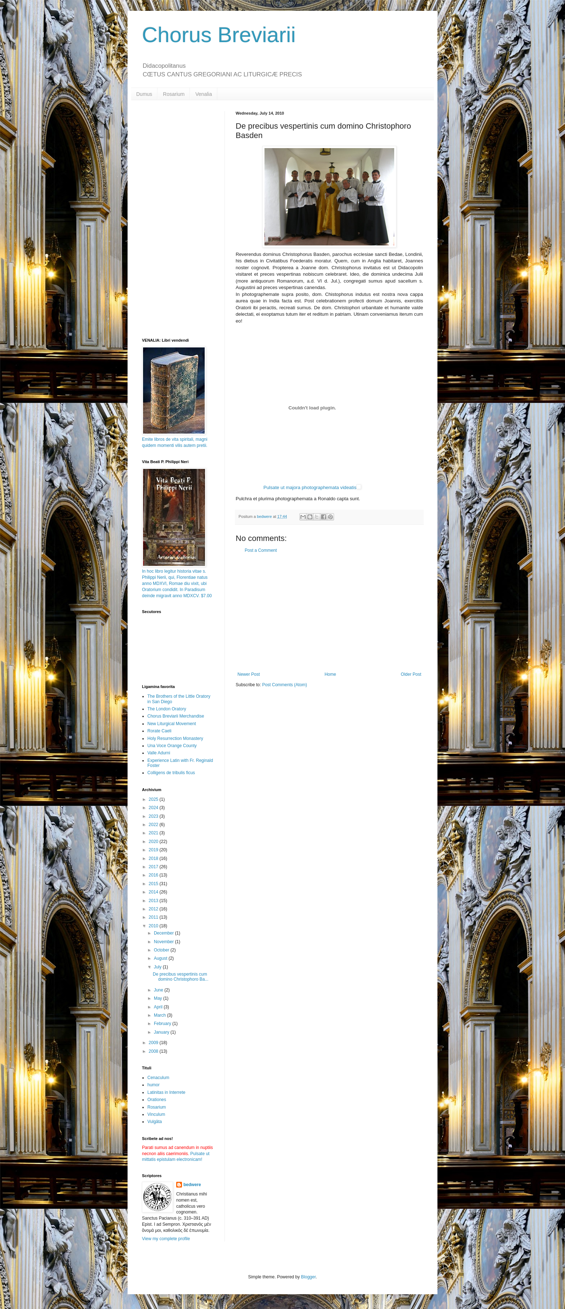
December (164, 933)
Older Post (411, 674)
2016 (154, 875)
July (158, 966)
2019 (154, 849)
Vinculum (156, 1114)
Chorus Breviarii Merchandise (175, 716)
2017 (154, 866)
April (159, 1007)
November (164, 941)
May (158, 998)
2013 (154, 900)
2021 (154, 832)
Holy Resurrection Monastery (175, 738)
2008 (154, 1051)
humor (153, 1084)
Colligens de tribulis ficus (171, 772)
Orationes (156, 1099)
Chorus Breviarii (219, 35)
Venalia (203, 94)
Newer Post (248, 674)
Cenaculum (158, 1077)
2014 (154, 892)
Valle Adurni (158, 752)
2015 (154, 883)
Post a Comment (261, 550)
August (161, 958)
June (159, 990)
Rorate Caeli (159, 730)
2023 (154, 816)
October (162, 950)
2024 (154, 807)
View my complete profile (166, 1238)
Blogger (308, 1276)
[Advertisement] (329, 612)
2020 (154, 841)
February (163, 1023)
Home (330, 674)
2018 (154, 858)
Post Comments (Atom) (284, 684)
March (160, 1015)
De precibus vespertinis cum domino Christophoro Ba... (180, 977)
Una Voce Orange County (172, 745)
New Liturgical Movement (171, 723)
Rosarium (173, 94)
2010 (154, 925)
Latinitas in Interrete (166, 1092)
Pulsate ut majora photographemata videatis (309, 487)
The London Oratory (166, 708)
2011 (154, 917)
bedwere (192, 1184)
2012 (154, 908)
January (162, 1032)
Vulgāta (154, 1121)
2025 (154, 799)
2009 (154, 1042)
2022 (154, 824)
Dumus (144, 94)
